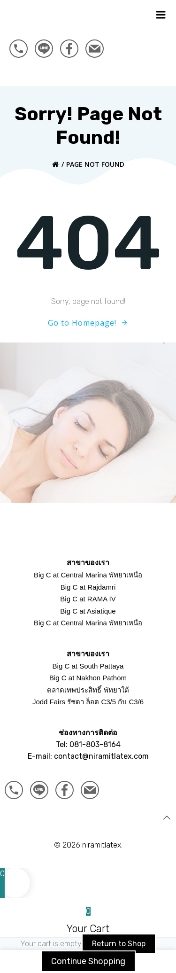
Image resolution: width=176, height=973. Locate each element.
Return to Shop (118, 943)
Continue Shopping (88, 961)
